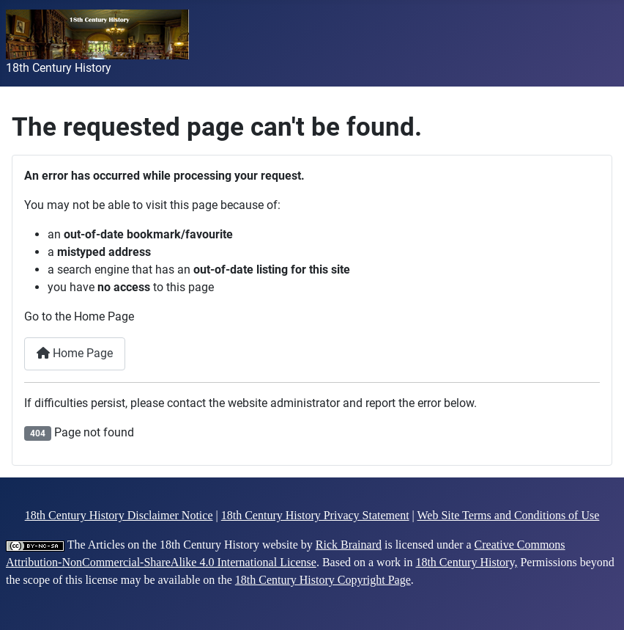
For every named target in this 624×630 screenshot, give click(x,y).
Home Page (75, 353)
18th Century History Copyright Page (323, 580)
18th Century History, (466, 562)
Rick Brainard (349, 544)
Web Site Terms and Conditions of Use (508, 515)
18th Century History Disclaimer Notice (119, 515)
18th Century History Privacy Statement (315, 515)
